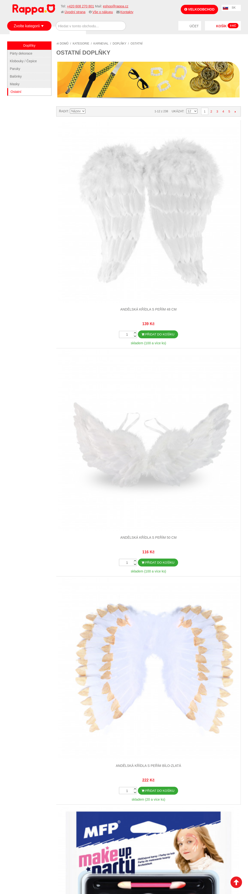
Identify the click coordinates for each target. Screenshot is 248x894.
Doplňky (119, 43)
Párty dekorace (21, 53)
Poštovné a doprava (28, 605)
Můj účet (135, 587)
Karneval (100, 43)
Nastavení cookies (112, 653)
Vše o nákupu (102, 12)
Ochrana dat (22, 610)
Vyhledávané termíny (87, 593)
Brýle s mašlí (217, 370)
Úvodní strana (75, 12)
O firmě (18, 587)
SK (234, 7)
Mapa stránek (81, 587)
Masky (14, 84)
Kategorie (81, 43)
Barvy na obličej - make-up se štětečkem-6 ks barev (217, 175)
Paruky (15, 69)
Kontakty (126, 12)
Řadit (63, 111)
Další (235, 111)
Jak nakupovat (24, 593)
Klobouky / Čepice (23, 61)
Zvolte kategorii (27, 26)
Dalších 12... (149, 452)
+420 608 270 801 (80, 6)
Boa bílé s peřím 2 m (217, 268)
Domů (62, 43)
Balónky (16, 76)
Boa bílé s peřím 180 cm (171, 268)
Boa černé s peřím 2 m (79, 370)
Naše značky (22, 616)
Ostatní (16, 92)
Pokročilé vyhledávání (88, 599)
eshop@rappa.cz (115, 6)
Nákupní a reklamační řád (33, 599)
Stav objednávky (141, 593)
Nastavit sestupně (90, 111)
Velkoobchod (199, 9)
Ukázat (177, 111)
